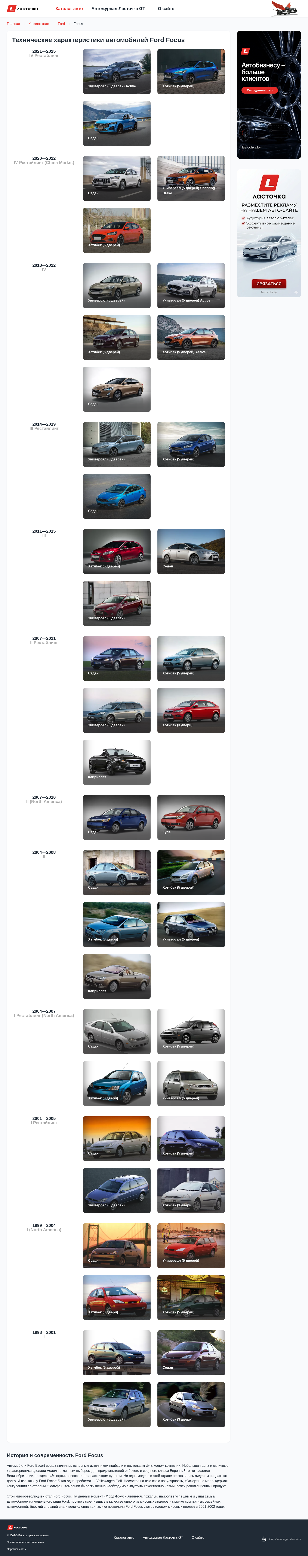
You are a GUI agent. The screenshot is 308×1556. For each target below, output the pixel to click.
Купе (166, 832)
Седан (93, 138)
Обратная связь (16, 1549)
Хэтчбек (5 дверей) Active (184, 352)
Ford (61, 24)
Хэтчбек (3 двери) (177, 725)
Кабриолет (97, 777)
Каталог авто (69, 8)
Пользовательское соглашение (25, 1542)
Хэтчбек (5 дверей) (178, 86)
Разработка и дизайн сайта (285, 1539)
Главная (13, 24)
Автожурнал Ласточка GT (118, 8)
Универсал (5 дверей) (106, 300)
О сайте (166, 8)
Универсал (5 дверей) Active (112, 86)
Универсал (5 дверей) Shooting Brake (189, 190)
